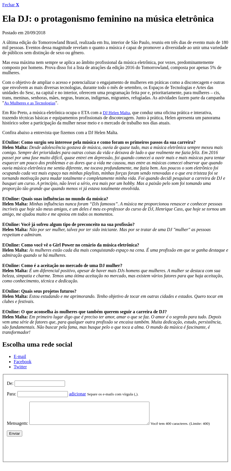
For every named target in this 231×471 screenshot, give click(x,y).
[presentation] (50, 452)
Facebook (22, 361)
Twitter (20, 366)
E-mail (20, 356)
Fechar (10, 4)
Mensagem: (17, 427)
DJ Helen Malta (116, 112)
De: (10, 383)
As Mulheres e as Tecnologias (29, 103)
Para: (11, 393)
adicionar (77, 393)
